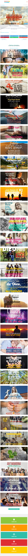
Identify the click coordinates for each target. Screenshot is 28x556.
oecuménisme (7, 32)
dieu (1, 32)
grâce (3, 32)
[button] (27, 1)
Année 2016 (2, 5)
